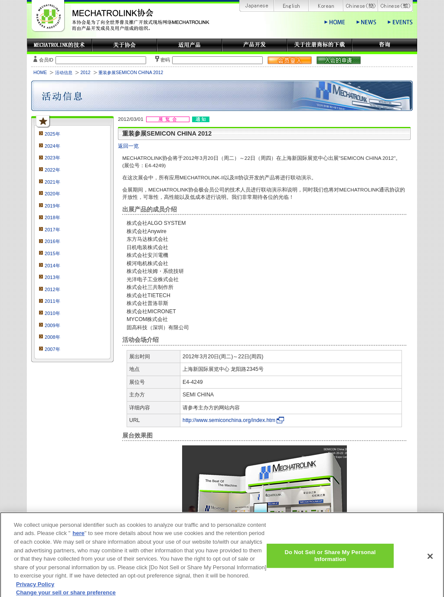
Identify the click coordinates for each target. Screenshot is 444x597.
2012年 (52, 289)
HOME (40, 72)
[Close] (430, 561)
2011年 (52, 301)
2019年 (52, 205)
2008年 (52, 337)
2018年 (52, 217)
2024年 (52, 146)
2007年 (52, 349)
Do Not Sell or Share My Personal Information (329, 560)
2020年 (52, 193)
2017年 (52, 229)
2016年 (52, 241)
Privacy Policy (35, 588)
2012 (85, 72)
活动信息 (63, 72)
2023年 (52, 157)
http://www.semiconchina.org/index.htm (229, 420)
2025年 (52, 133)
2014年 (52, 265)
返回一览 (128, 146)
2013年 (52, 277)
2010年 (52, 313)
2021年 (52, 182)
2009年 (52, 325)
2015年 (52, 253)
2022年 (52, 169)
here (78, 538)
